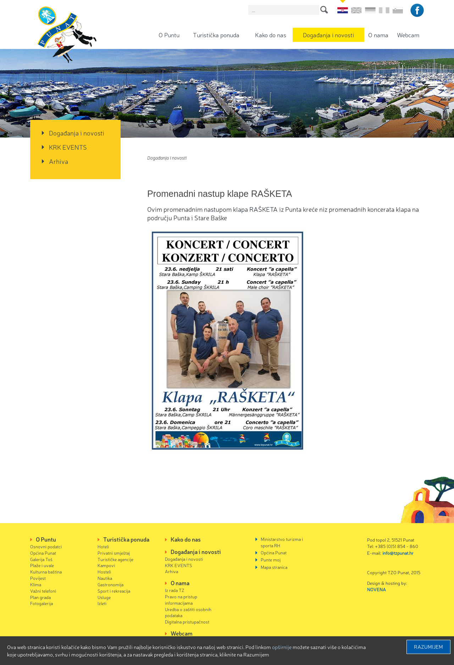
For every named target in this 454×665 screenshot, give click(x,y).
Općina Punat (43, 553)
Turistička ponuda (216, 35)
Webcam (408, 35)
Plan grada (40, 597)
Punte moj (271, 559)
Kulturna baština (46, 572)
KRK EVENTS (68, 147)
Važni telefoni (43, 591)
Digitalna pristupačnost (187, 622)
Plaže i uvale (42, 565)
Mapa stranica (274, 567)
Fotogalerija (41, 603)
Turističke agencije (115, 559)
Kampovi (106, 565)
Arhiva (58, 161)
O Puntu (169, 35)
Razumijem (428, 646)
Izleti (102, 603)
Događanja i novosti (328, 35)
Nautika (105, 578)
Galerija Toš (41, 559)
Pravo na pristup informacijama (181, 599)
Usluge (104, 597)
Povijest (38, 578)
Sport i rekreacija (114, 591)
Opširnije (282, 646)
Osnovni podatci (46, 546)
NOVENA (376, 589)
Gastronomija (110, 584)
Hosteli (104, 572)
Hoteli (103, 546)
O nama (378, 35)
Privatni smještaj (114, 553)
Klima (35, 584)
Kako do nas (270, 35)
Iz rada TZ (174, 590)
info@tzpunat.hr (398, 553)
